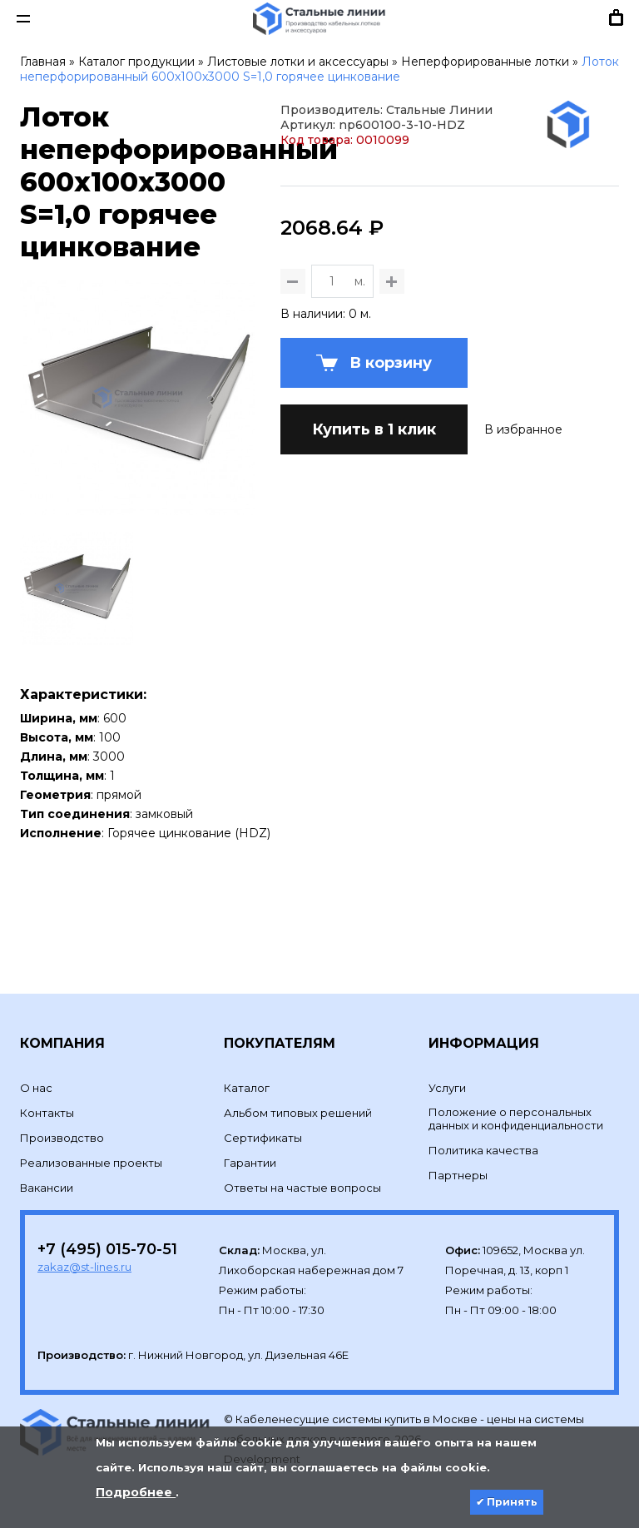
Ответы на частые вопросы (302, 1160)
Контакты (47, 1085)
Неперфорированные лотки (485, 61)
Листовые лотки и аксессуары (298, 61)
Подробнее (136, 1492)
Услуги (447, 1060)
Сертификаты (263, 1110)
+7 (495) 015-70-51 (107, 1222)
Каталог (247, 1060)
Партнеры (458, 1147)
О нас (36, 1060)
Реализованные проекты (91, 1135)
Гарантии (250, 1135)
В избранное (523, 575)
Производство (62, 1110)
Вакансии (46, 1160)
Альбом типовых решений (298, 1085)
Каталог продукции (136, 61)
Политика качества (483, 1122)
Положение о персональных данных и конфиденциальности (515, 1091)
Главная (43, 61)
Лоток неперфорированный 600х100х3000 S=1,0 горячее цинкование (319, 69)
